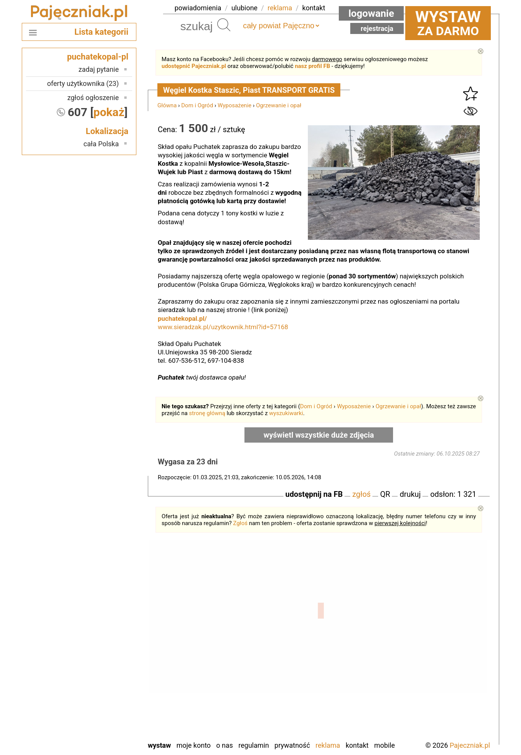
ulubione (244, 8)
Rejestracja (377, 28)
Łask (111, 620)
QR (385, 494)
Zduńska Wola (99, 734)
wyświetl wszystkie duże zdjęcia (319, 435)
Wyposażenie (234, 105)
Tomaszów (103, 693)
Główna (167, 105)
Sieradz (108, 682)
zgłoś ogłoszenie (93, 98)
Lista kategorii (101, 32)
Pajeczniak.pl (470, 745)
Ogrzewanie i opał (278, 105)
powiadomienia (198, 8)
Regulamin (253, 745)
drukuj (410, 494)
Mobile (384, 745)
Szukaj (224, 25)
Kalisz (110, 641)
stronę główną (207, 413)
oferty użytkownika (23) (83, 83)
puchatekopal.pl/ (182, 318)
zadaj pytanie (98, 69)
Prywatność (292, 745)
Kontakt (357, 745)
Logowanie (371, 13)
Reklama (328, 745)
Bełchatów (104, 610)
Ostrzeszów (102, 651)
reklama (280, 8)
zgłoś (361, 494)
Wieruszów (103, 724)
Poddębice (104, 672)
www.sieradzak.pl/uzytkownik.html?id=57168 (223, 327)
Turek (111, 703)
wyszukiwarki (286, 413)
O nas (224, 745)
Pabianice (105, 662)
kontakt (313, 8)
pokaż (109, 112)
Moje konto (193, 745)
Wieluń (109, 713)
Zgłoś (240, 523)
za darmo (448, 23)
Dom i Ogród (197, 105)
